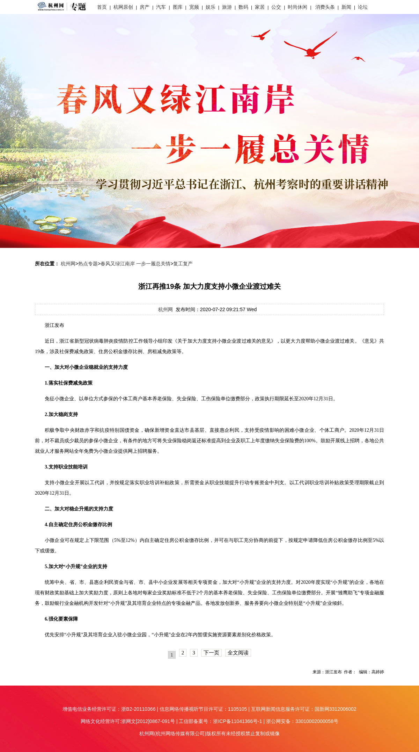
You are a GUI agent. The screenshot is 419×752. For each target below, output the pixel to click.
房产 (144, 7)
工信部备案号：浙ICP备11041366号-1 (220, 721)
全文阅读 (238, 653)
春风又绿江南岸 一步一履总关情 (135, 263)
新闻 (346, 7)
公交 (276, 7)
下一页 (211, 653)
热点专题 (88, 263)
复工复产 (183, 263)
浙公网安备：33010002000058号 (302, 721)
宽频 (194, 7)
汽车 (161, 7)
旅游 (227, 7)
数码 (243, 7)
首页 (102, 7)
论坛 (363, 7)
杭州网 (68, 263)
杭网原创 (123, 7)
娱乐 (210, 7)
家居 (260, 7)
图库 (178, 7)
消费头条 (325, 7)
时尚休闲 (297, 7)
